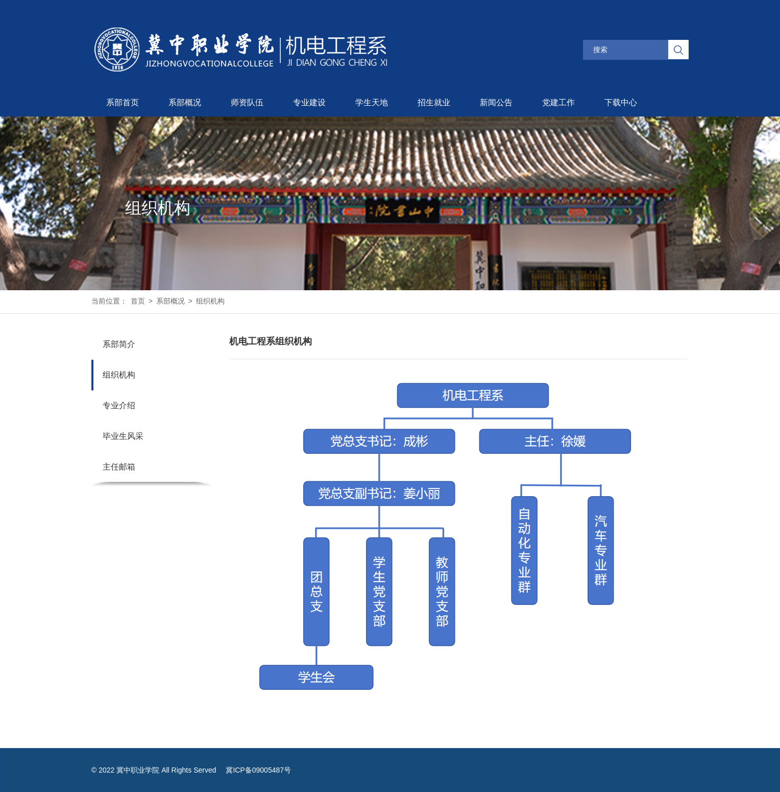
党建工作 (558, 102)
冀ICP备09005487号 (258, 770)
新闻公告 (496, 102)
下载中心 (620, 102)
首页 (138, 301)
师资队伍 (247, 102)
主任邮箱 (119, 466)
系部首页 (122, 102)
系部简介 (119, 344)
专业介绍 (119, 405)
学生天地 (371, 102)
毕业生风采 (123, 436)
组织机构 (210, 301)
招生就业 (434, 102)
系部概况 (184, 102)
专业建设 (309, 102)
